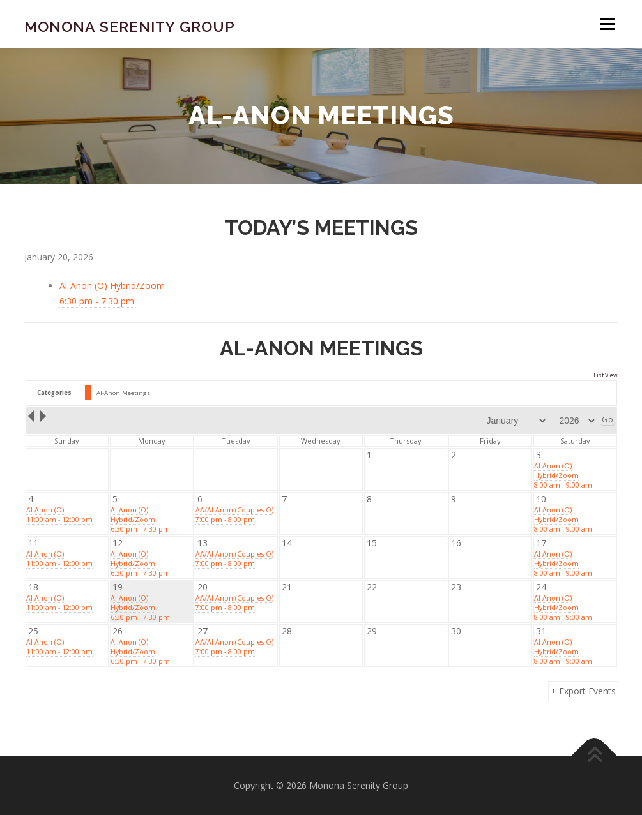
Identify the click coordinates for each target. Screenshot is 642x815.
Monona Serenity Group (129, 25)
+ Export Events (583, 691)
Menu (607, 24)
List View (605, 374)
